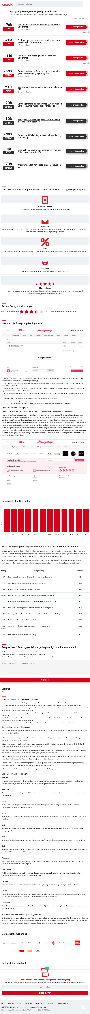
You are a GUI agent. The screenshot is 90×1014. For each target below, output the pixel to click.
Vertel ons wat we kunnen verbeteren (18, 664)
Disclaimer (28, 1003)
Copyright (50, 1003)
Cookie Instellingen (63, 1003)
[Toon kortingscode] (76, 27)
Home (3, 1003)
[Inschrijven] (45, 993)
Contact (19, 1003)
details (86, 32)
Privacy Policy (40, 1003)
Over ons (11, 1003)
